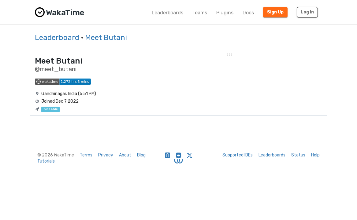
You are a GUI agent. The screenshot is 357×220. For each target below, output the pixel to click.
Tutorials (46, 161)
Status (298, 155)
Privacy (105, 155)
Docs (248, 13)
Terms (86, 155)
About (125, 155)
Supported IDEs (237, 155)
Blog (141, 155)
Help (315, 155)
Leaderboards (167, 13)
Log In (307, 12)
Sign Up (275, 12)
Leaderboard (57, 37)
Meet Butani (106, 37)
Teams (199, 13)
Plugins (224, 13)
